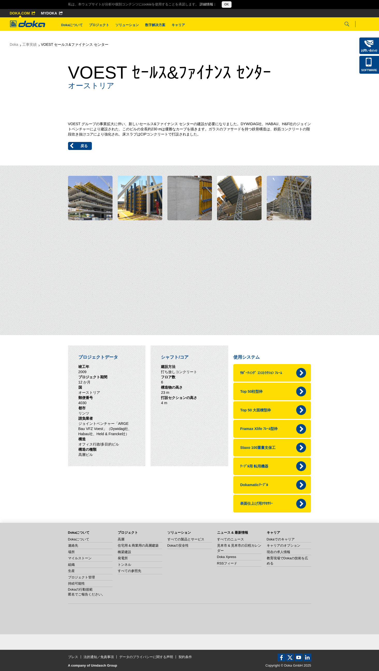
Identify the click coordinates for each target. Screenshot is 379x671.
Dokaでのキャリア (281, 539)
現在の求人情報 (278, 552)
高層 (121, 539)
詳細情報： (208, 4)
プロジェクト (99, 25)
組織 (71, 565)
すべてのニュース (230, 539)
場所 (71, 552)
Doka (14, 44)
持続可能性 (76, 583)
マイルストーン (80, 558)
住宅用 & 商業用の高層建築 (138, 545)
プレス (73, 657)
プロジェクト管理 (81, 577)
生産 (71, 571)
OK (226, 4)
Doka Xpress (226, 557)
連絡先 (73, 545)
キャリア (178, 25)
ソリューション (127, 25)
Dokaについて (72, 25)
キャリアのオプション (283, 545)
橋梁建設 (124, 552)
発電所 (123, 558)
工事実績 (29, 44)
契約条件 (185, 657)
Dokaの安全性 (178, 545)
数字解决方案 (155, 25)
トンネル (124, 565)
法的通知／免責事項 (99, 657)
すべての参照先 (129, 571)
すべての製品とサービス (185, 539)
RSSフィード (227, 563)
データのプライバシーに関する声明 (146, 657)
